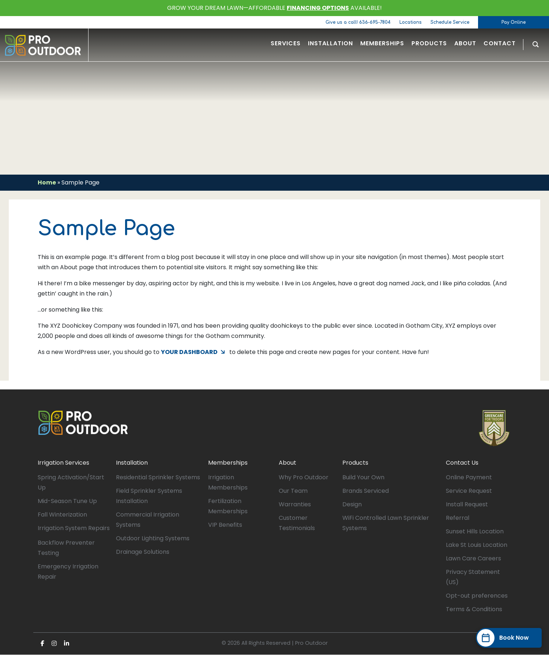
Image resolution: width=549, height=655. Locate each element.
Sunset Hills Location (475, 532)
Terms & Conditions (474, 609)
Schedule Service (449, 22)
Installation (132, 463)
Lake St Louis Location (476, 545)
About (287, 463)
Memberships (228, 463)
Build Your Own (363, 477)
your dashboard (189, 352)
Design (352, 504)
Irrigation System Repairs (74, 528)
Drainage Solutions (142, 552)
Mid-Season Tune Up (67, 501)
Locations (410, 22)
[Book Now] (509, 638)
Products (355, 463)
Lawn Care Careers (473, 559)
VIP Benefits (225, 525)
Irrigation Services (63, 463)
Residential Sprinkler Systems (158, 477)
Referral (457, 518)
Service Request (469, 491)
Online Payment (469, 477)
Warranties (295, 504)
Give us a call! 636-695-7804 (358, 22)
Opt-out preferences (477, 596)
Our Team (293, 491)
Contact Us (462, 463)
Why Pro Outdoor (303, 477)
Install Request (467, 504)
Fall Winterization (62, 515)
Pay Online (513, 22)
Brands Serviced (365, 491)
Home (47, 182)
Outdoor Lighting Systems (152, 538)
